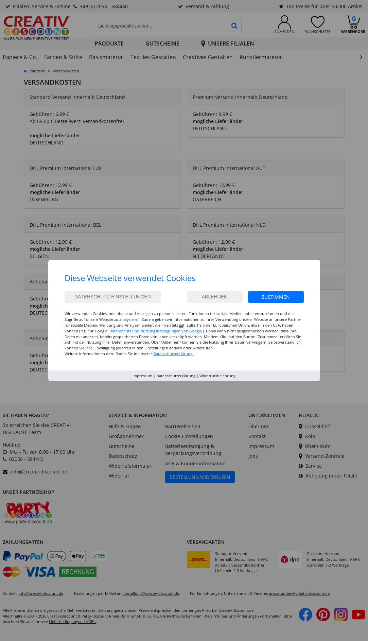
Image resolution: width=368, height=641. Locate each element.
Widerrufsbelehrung (217, 375)
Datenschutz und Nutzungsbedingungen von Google (155, 330)
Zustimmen (276, 297)
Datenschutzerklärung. (173, 353)
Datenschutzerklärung (175, 375)
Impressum (142, 375)
